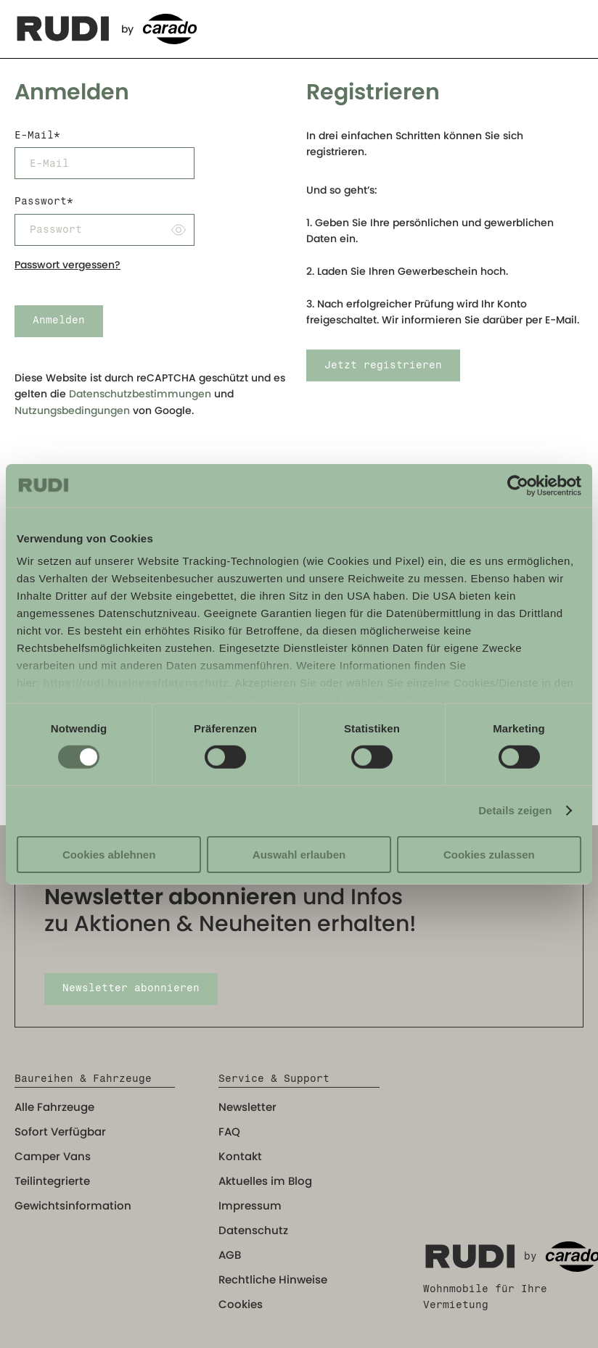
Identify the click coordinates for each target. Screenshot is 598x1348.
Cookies (240, 1304)
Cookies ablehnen (108, 854)
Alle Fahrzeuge (54, 1107)
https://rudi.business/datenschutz (136, 683)
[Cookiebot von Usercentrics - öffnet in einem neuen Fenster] (517, 485)
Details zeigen (515, 810)
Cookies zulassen (489, 854)
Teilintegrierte (52, 1180)
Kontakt (240, 1156)
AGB (229, 1254)
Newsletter (247, 1107)
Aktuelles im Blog (265, 1180)
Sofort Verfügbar (60, 1131)
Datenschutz (253, 1230)
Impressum (250, 1205)
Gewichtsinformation (73, 1205)
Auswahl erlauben (299, 854)
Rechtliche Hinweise (272, 1279)
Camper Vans (53, 1156)
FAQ (229, 1131)
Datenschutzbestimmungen (140, 393)
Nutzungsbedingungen (72, 410)
